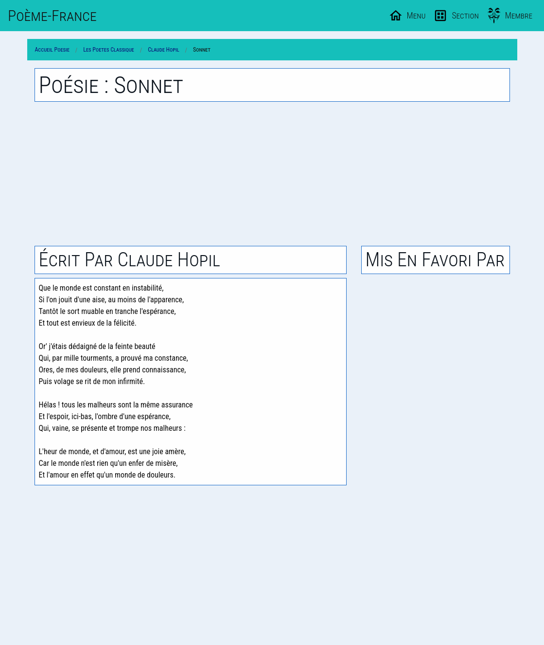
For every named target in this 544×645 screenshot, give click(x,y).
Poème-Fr (52, 15)
